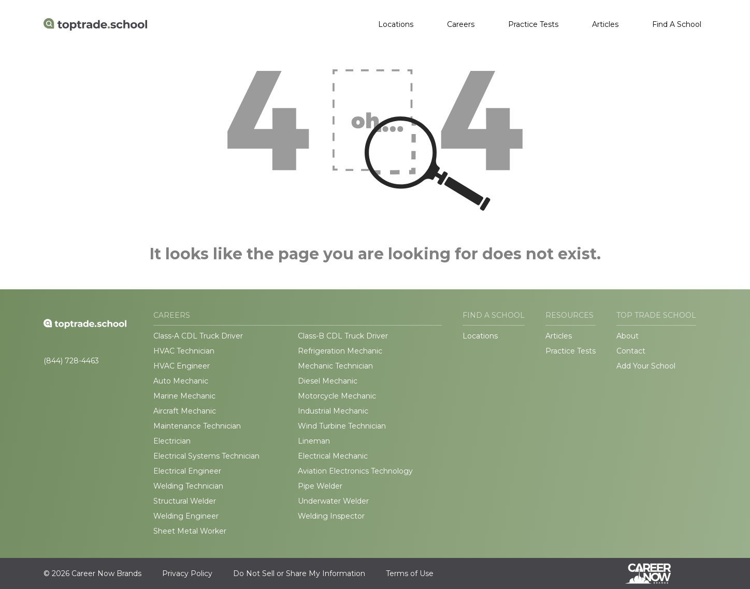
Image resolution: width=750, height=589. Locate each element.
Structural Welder (184, 501)
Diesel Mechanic (327, 381)
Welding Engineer (186, 516)
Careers (460, 24)
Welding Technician (188, 486)
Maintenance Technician (197, 426)
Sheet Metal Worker (189, 531)
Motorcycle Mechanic (337, 396)
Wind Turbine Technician (342, 426)
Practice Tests (533, 24)
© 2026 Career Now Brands (92, 573)
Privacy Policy (187, 573)
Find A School (676, 24)
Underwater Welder (333, 501)
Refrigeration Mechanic (340, 351)
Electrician (172, 441)
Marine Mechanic (184, 396)
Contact (630, 351)
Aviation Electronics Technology (355, 471)
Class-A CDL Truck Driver (198, 336)
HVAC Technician (183, 351)
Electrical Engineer (187, 471)
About (627, 336)
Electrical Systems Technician (206, 456)
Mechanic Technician (335, 366)
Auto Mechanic (180, 381)
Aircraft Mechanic (184, 411)
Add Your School (645, 366)
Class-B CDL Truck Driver (343, 336)
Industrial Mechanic (333, 411)
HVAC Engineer (181, 366)
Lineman (314, 441)
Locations (395, 24)
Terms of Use (410, 573)
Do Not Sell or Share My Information (299, 573)
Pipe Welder (320, 486)
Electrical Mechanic (333, 456)
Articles (605, 24)
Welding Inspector (331, 516)
